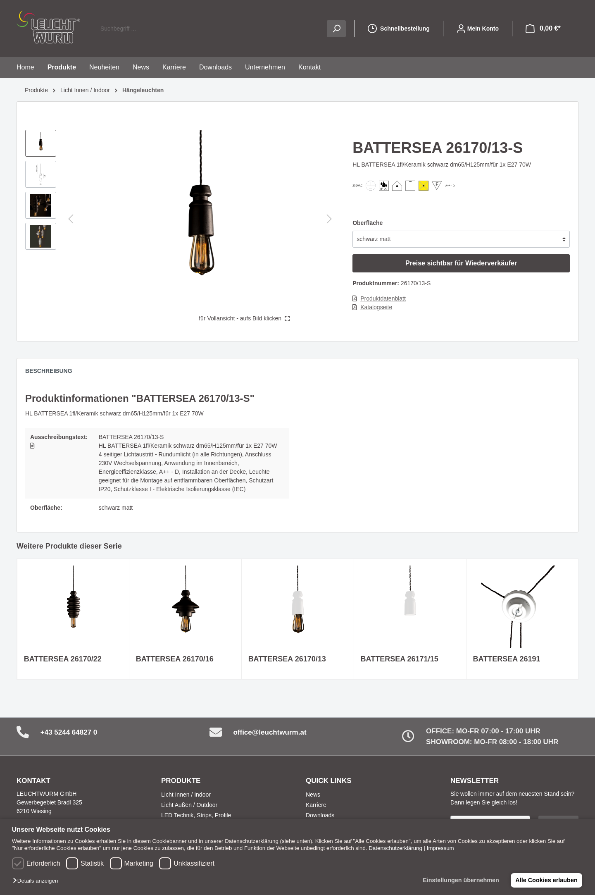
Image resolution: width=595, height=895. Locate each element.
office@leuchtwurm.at (269, 732)
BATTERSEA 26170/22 (63, 659)
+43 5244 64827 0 (69, 732)
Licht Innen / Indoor (186, 794)
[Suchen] (336, 28)
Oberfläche (367, 223)
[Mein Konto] (478, 28)
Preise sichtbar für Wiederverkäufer (461, 263)
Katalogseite (376, 307)
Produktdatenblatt (383, 298)
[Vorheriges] (70, 218)
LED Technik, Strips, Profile (196, 815)
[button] (37, 881)
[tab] (53, 373)
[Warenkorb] (543, 28)
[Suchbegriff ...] (208, 28)
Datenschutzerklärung (395, 848)
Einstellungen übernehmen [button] (461, 880)
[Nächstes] (329, 218)
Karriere (316, 805)
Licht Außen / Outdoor (189, 805)
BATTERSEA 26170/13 (287, 659)
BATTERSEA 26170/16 (175, 659)
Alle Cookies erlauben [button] (546, 880)
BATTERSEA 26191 (506, 659)
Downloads (320, 815)
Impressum (440, 848)
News (313, 794)
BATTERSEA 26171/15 (399, 659)
